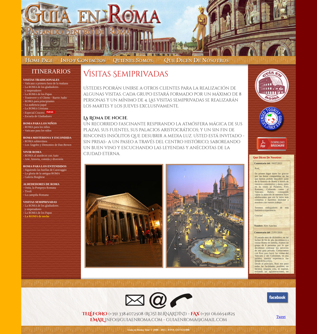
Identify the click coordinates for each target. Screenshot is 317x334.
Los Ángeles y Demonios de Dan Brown (48, 145)
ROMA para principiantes (39, 101)
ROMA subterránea (36, 141)
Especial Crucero (34, 112)
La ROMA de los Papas (38, 94)
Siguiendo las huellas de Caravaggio (46, 170)
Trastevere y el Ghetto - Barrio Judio (46, 97)
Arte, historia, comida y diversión (44, 159)
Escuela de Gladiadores (38, 116)
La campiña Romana (36, 195)
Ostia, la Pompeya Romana (40, 187)
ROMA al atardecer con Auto (41, 155)
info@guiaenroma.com (133, 320)
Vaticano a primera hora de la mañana (46, 83)
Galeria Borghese (35, 177)
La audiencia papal (36, 104)
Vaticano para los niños (38, 130)
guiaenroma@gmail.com (196, 320)
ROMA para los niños (37, 127)
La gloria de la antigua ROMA (42, 173)
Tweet (281, 317)
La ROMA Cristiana (36, 108)
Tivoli (28, 191)
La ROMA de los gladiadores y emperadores (40, 88)
